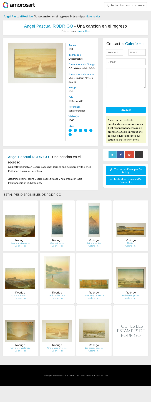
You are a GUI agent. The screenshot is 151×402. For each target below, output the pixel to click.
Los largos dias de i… (94, 348)
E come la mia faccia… (20, 295)
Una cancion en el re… (57, 348)
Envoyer (126, 109)
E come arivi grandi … (20, 243)
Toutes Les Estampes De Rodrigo (126, 171)
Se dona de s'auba (57, 295)
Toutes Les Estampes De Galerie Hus (126, 181)
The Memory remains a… (93, 295)
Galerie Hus (93, 16)
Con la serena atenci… (20, 348)
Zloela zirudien (57, 243)
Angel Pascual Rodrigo (18, 16)
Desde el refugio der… (131, 295)
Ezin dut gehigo (94, 243)
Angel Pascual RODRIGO (48, 26)
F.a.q (106, 375)
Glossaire (98, 375)
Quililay (130, 243)
